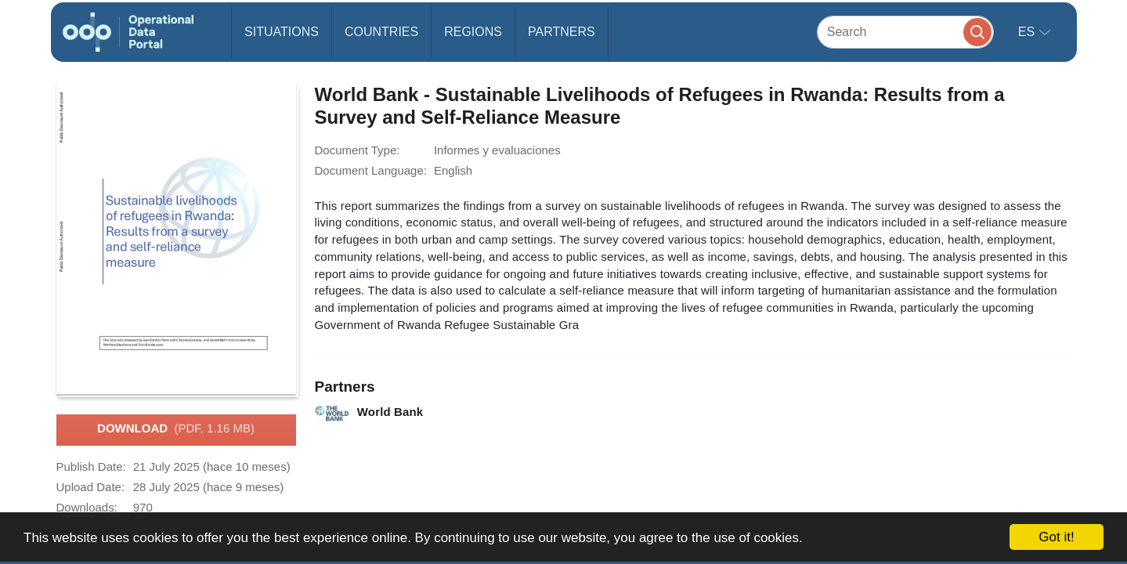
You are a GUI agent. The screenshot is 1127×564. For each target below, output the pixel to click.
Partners (561, 31)
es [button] (1028, 31)
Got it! (1056, 537)
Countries (381, 31)
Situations (281, 31)
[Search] (905, 32)
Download (176, 429)
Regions (473, 31)
